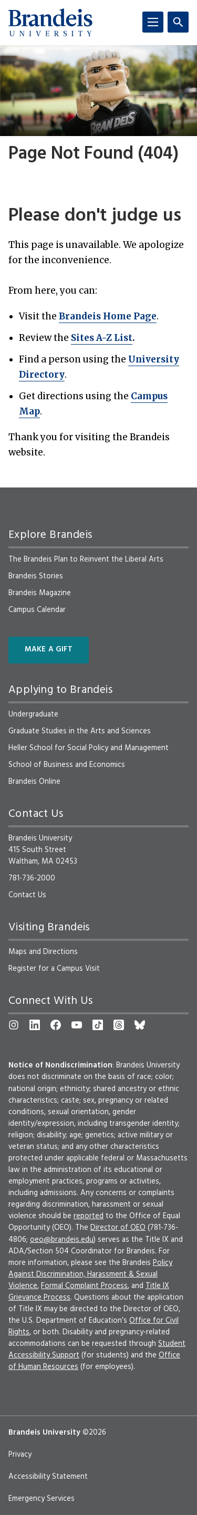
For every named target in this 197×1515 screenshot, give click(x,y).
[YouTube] (76, 1025)
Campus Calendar (37, 610)
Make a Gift (48, 650)
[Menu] (152, 22)
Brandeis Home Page (108, 316)
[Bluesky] (139, 1025)
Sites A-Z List (101, 338)
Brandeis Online (34, 781)
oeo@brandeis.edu (62, 1239)
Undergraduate (33, 714)
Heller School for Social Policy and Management (88, 748)
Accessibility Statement (48, 1476)
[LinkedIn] (34, 1025)
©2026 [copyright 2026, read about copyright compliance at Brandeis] (94, 1432)
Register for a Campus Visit (54, 968)
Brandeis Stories (35, 576)
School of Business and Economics (66, 765)
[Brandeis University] (50, 22)
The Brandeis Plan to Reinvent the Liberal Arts (85, 559)
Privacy (20, 1454)
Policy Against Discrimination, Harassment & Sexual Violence (90, 1274)
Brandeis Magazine (39, 593)
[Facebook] (55, 1025)
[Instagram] (13, 1025)
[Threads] (118, 1025)
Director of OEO (118, 1227)
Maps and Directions (43, 952)
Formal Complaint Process (84, 1286)
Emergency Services (41, 1498)
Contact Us (27, 895)
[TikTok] (97, 1025)
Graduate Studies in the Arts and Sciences (79, 731)
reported (88, 1216)
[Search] (178, 22)
